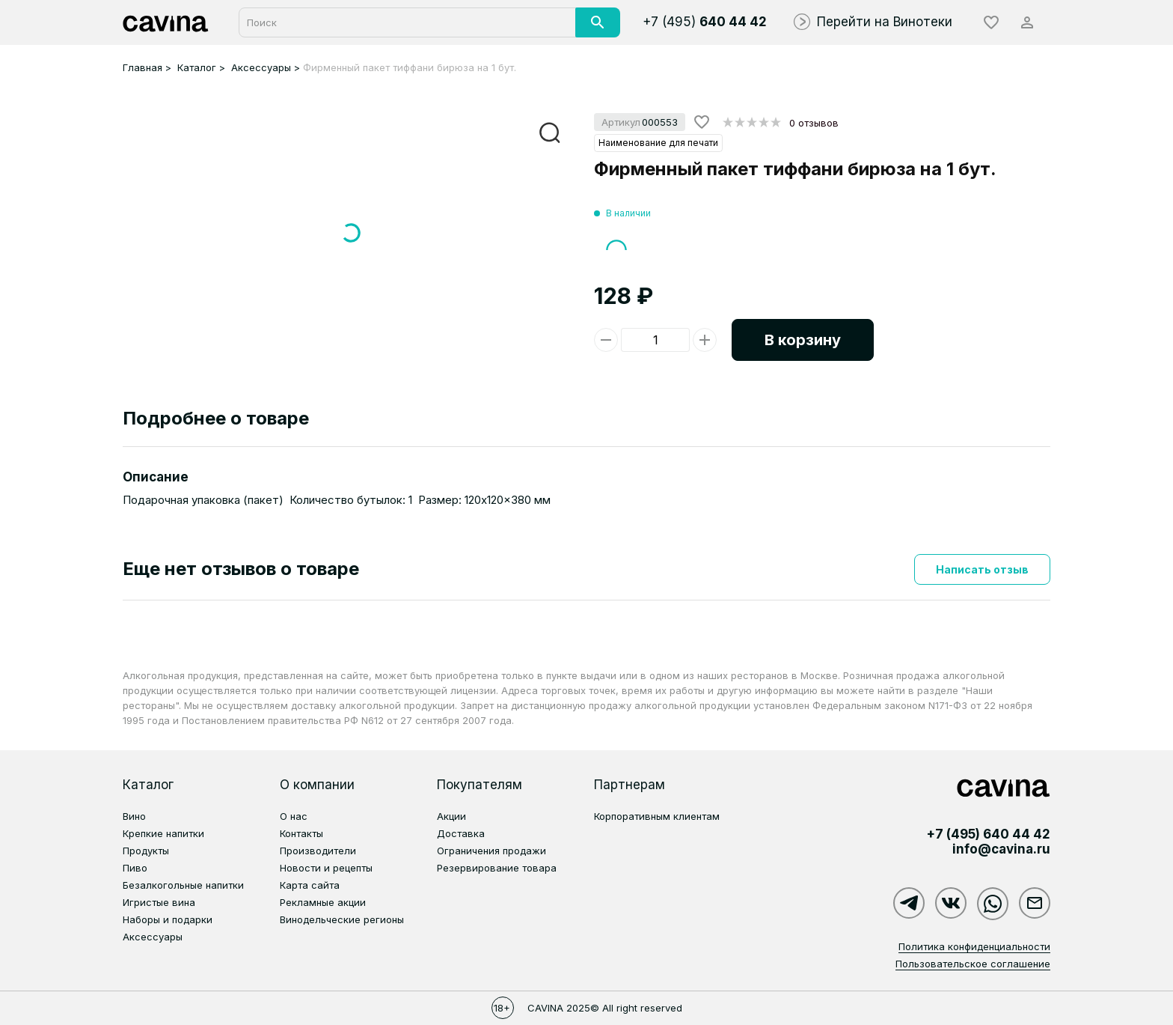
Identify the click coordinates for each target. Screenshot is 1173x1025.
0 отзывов (814, 123)
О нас (293, 816)
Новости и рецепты (326, 868)
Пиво (135, 868)
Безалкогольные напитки (183, 885)
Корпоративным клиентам (657, 816)
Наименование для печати (658, 142)
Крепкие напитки (163, 833)
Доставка (461, 833)
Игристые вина (159, 902)
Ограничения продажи (491, 851)
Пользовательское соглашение (972, 964)
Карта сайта (310, 885)
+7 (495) (705, 21)
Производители (318, 851)
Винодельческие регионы (342, 919)
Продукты (146, 851)
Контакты (301, 833)
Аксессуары (153, 937)
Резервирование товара (497, 868)
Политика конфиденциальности (974, 946)
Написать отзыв (982, 569)
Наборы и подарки (167, 919)
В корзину (803, 340)
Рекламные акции (323, 902)
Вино (134, 816)
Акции (451, 816)
